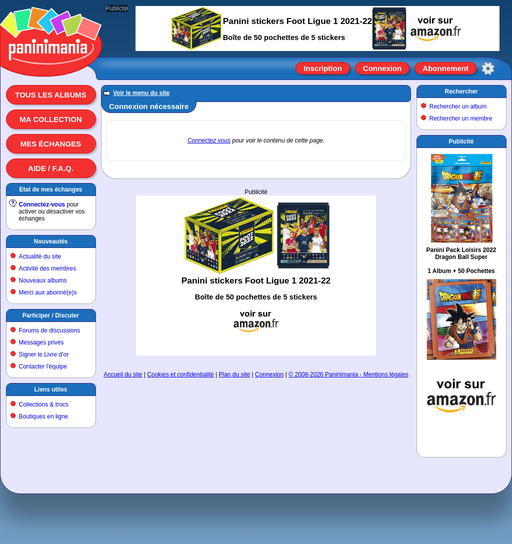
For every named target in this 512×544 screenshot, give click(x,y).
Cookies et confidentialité (180, 374)
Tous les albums (50, 94)
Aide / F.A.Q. (51, 168)
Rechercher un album (458, 106)
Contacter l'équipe (43, 366)
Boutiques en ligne (43, 416)
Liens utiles (50, 389)
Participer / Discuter (50, 315)
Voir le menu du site (141, 93)
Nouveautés (51, 241)
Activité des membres (47, 268)
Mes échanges (51, 144)
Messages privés (41, 342)
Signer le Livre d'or (44, 354)
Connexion (382, 68)
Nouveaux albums (43, 280)
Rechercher (461, 91)
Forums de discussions (49, 330)
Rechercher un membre (461, 118)
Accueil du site (123, 374)
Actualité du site (40, 256)
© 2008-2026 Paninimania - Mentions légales (348, 374)
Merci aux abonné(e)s (48, 292)
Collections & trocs (43, 404)
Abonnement (445, 68)
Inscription (323, 68)
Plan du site (234, 374)
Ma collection (51, 119)
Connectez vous (209, 140)
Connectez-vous (42, 204)
